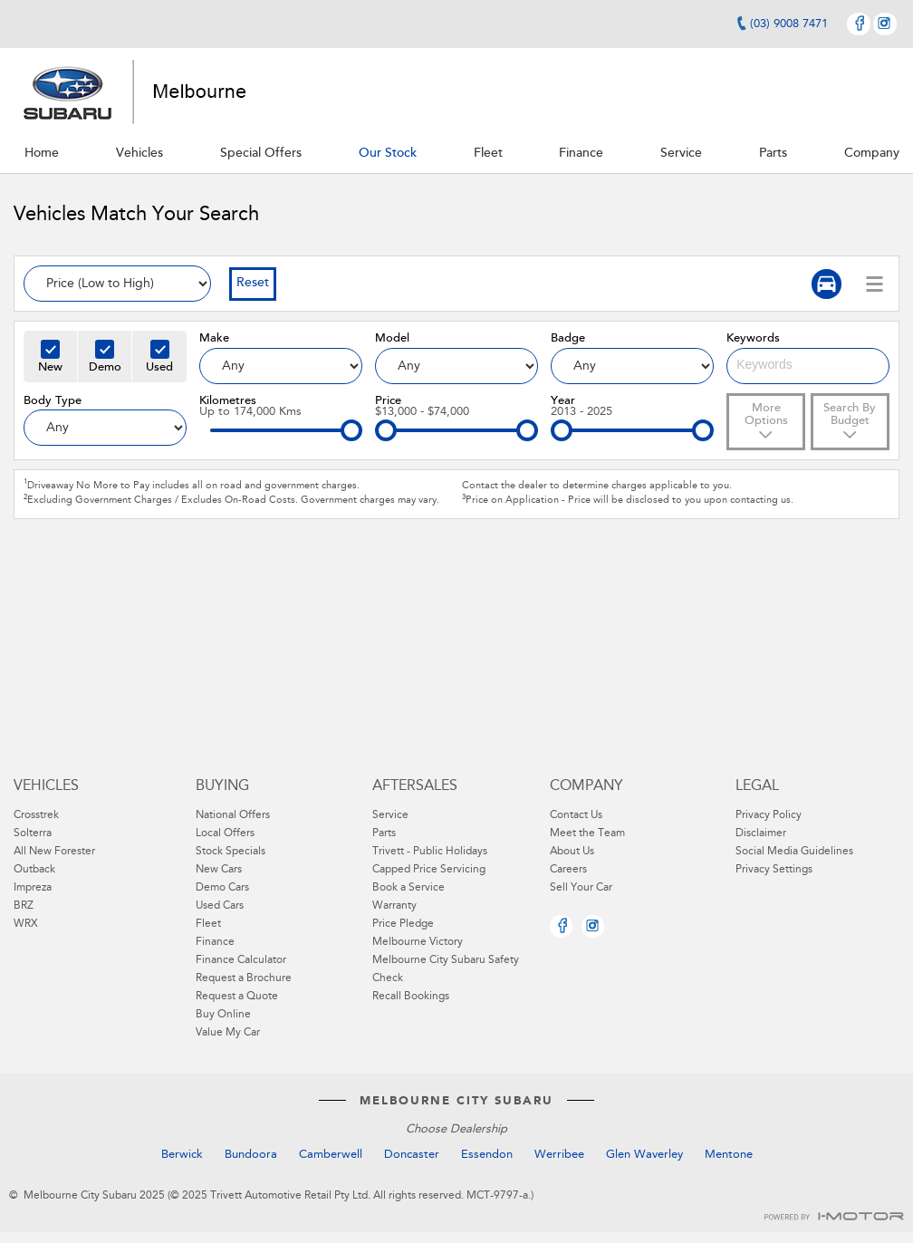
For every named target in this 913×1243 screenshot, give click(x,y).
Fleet (208, 924)
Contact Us (576, 815)
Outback (34, 869)
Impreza (33, 887)
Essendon (487, 1155)
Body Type (53, 401)
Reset (252, 283)
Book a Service (408, 887)
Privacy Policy (768, 815)
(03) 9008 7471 (789, 24)
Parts (384, 833)
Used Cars (220, 906)
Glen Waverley (644, 1155)
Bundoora (251, 1155)
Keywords (753, 338)
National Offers (233, 815)
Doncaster (411, 1155)
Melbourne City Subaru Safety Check (445, 969)
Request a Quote (237, 996)
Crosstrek (36, 815)
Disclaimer (760, 833)
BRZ (24, 906)
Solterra (33, 833)
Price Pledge (403, 924)
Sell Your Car (581, 887)
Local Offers (225, 833)
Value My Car (228, 1032)
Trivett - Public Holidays (429, 851)
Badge (568, 338)
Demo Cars (222, 887)
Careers (568, 869)
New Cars (219, 869)
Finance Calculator (241, 960)
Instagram (885, 24)
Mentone (729, 1155)
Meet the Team (587, 833)
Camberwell (330, 1155)
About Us (572, 851)
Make (214, 338)
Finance (215, 942)
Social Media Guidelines (794, 851)
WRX (26, 924)
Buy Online (223, 1014)
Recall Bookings (410, 996)
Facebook (858, 24)
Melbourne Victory (417, 942)
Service (390, 815)
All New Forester (54, 851)
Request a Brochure (244, 978)
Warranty (394, 906)
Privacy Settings (773, 869)
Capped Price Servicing (428, 869)
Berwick (182, 1155)
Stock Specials (230, 851)
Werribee (559, 1155)
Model (392, 338)
